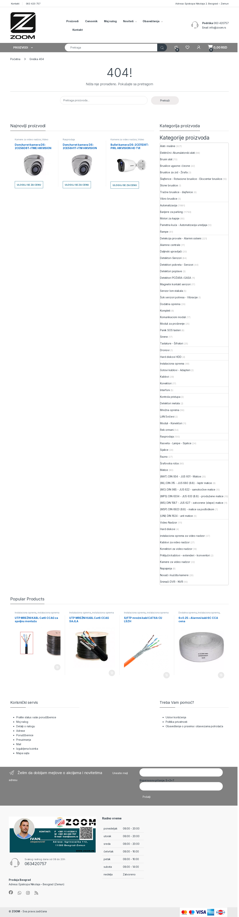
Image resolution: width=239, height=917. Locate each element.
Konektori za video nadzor (176, 548)
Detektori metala (170, 403)
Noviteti (128, 21)
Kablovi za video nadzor (175, 542)
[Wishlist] (187, 47)
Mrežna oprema (169, 410)
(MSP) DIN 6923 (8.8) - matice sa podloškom (187, 509)
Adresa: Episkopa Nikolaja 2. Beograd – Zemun (202, 3)
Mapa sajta (22, 753)
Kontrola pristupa (170, 396)
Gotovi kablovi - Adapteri (175, 370)
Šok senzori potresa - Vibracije (179, 297)
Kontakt (14, 3)
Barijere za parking (171, 211)
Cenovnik (91, 21)
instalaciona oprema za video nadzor (182, 535)
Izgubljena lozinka (27, 748)
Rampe (164, 231)
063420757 (35, 863)
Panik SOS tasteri (170, 330)
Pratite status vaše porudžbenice (36, 717)
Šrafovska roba (169, 463)
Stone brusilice (169, 185)
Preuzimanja (23, 739)
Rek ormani (167, 429)
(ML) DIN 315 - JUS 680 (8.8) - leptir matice (186, 483)
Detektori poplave (171, 271)
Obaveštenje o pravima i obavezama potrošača (194, 726)
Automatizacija (168, 205)
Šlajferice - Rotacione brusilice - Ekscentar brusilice (191, 178)
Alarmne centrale (170, 244)
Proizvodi (72, 21)
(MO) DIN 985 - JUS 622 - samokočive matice (187, 489)
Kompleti (165, 310)
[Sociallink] (11, 892)
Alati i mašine (167, 146)
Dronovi (165, 350)
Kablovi (164, 376)
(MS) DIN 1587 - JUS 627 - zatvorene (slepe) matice (191, 502)
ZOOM (16, 911)
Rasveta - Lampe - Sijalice (175, 443)
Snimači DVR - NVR (171, 581)
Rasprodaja (69, 139)
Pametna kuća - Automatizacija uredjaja (183, 224)
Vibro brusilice (168, 198)
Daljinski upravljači (171, 251)
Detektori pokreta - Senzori (176, 264)
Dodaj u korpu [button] (57, 667)
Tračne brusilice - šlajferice (176, 192)
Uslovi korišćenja (176, 717)
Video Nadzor (168, 522)
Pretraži (165, 100)
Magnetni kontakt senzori (175, 284)
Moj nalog (110, 21)
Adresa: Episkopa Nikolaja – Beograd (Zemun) (36, 884)
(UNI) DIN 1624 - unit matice (176, 515)
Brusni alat (166, 159)
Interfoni (165, 390)
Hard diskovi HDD (170, 356)
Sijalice (164, 449)
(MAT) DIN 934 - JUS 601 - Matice (180, 476)
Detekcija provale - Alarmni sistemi (180, 238)
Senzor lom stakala (171, 290)
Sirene (164, 336)
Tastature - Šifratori (171, 343)
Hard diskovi (167, 529)
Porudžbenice (24, 735)
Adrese (20, 730)
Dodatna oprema (170, 304)
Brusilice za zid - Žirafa (174, 172)
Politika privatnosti (176, 721)
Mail (18, 744)
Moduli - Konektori (171, 423)
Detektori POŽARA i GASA (175, 277)
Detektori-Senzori (171, 258)
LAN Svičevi (167, 416)
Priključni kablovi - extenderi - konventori (185, 555)
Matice (164, 469)
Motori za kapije (169, 218)
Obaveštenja (151, 21)
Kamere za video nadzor (28, 139)
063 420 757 (33, 3)
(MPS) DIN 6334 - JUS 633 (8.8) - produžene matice (192, 496)
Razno (164, 456)
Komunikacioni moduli (173, 317)
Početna (15, 59)
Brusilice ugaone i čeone (175, 165)
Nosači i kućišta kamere (174, 575)
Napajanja (166, 568)
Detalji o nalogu (25, 726)
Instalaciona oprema (172, 363)
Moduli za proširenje (172, 323)
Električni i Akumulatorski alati (177, 152)
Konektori (166, 383)
